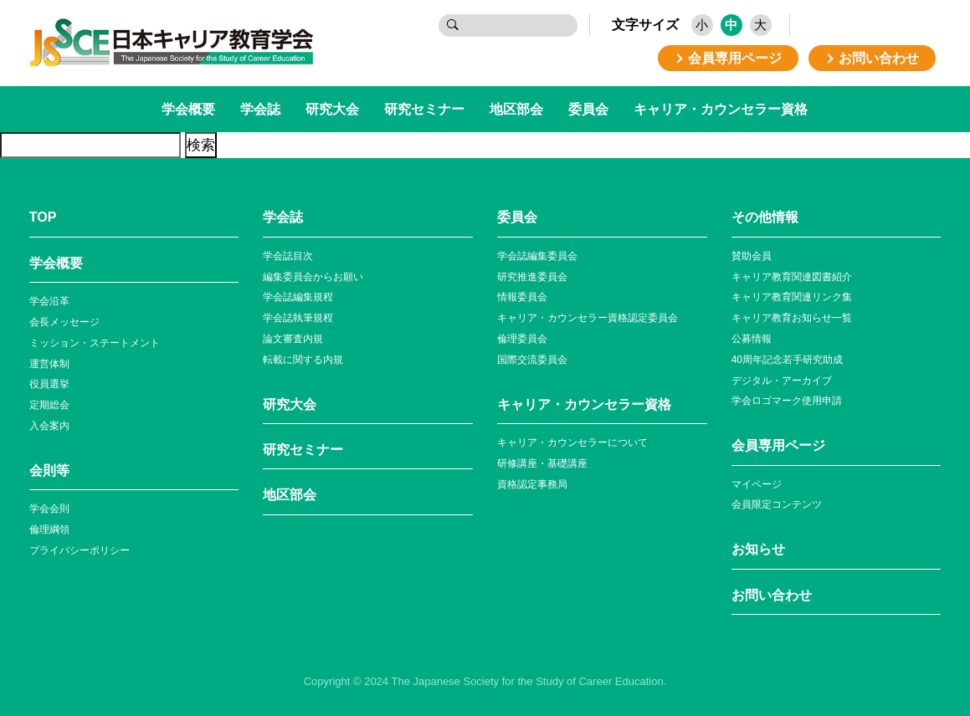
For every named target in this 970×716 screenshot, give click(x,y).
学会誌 (260, 109)
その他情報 (764, 217)
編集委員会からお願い (313, 277)
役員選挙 (49, 384)
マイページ (756, 484)
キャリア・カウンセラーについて (572, 442)
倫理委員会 (522, 339)
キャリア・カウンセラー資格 (721, 109)
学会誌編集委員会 (537, 256)
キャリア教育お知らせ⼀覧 (791, 318)
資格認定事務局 (532, 484)
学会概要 (188, 109)
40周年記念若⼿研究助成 (787, 360)
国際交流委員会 (532, 360)
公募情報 (751, 339)
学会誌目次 (288, 256)
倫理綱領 (49, 529)
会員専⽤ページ (778, 445)
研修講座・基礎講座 (542, 463)
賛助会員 (751, 256)
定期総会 (49, 405)
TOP (43, 217)
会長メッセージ (64, 322)
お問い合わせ (771, 595)
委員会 (588, 109)
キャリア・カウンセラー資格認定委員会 (587, 318)
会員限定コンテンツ (776, 504)
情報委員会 (522, 297)
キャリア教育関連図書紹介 (791, 277)
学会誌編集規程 (298, 297)
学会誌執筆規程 (298, 318)
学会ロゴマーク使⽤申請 (786, 401)
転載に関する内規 (303, 360)
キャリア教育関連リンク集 (791, 297)
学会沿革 (49, 301)
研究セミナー (424, 109)
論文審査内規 (293, 339)
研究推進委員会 (532, 277)
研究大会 (332, 109)
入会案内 (49, 426)
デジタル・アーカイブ (781, 380)
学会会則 (49, 508)
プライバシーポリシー (79, 550)
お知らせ (758, 549)
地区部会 (516, 109)
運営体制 (49, 364)
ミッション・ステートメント (94, 343)
